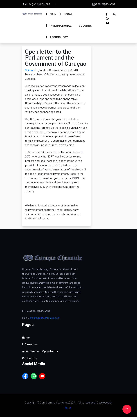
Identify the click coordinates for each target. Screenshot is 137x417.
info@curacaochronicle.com (45, 317)
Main (53, 14)
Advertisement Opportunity (40, 351)
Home (26, 337)
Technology (59, 37)
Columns (85, 25)
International (61, 25)
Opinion (29, 70)
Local (68, 14)
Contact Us (29, 358)
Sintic (68, 408)
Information (30, 344)
